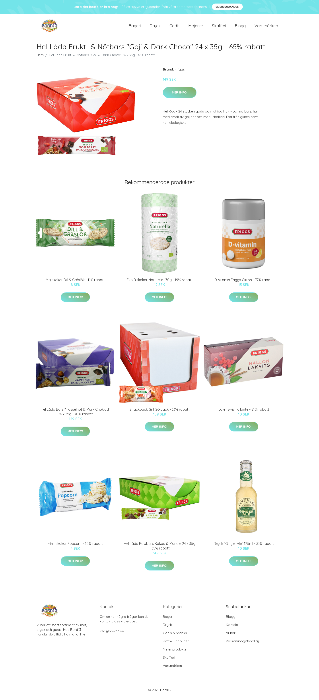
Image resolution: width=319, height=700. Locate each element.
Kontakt (232, 627)
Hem (40, 57)
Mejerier (195, 26)
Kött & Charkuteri (176, 643)
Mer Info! (179, 95)
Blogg (240, 26)
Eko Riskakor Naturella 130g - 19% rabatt (160, 282)
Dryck (155, 26)
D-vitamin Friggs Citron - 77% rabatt (243, 282)
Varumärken (266, 26)
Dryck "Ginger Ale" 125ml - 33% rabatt (244, 546)
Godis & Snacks (175, 635)
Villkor (230, 635)
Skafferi (219, 26)
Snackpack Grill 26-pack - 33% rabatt (160, 411)
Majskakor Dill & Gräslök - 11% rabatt (75, 282)
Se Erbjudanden (227, 6)
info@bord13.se (112, 633)
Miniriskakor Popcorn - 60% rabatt (75, 546)
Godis (174, 26)
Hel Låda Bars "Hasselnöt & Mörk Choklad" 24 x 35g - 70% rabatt (75, 413)
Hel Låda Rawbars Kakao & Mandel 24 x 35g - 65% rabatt (159, 548)
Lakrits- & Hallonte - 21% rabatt (243, 411)
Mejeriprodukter (175, 652)
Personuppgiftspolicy (242, 643)
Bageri (135, 26)
